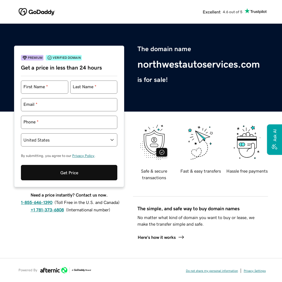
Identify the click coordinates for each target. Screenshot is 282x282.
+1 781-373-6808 (47, 210)
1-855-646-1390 (36, 202)
